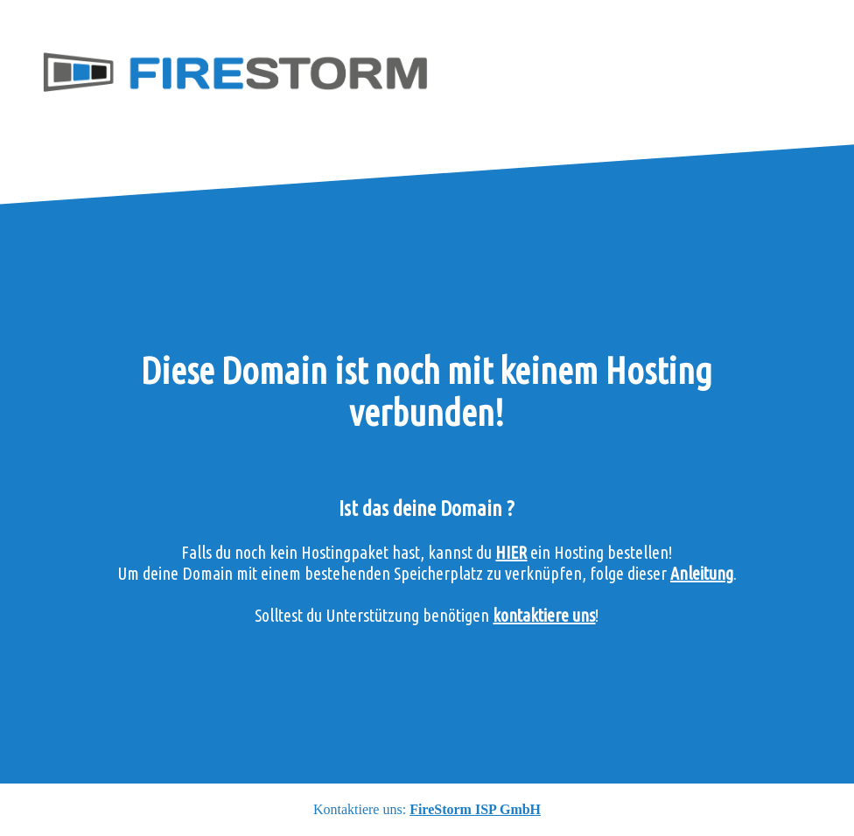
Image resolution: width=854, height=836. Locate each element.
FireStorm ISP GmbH (475, 809)
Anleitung (701, 573)
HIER (511, 552)
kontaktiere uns (544, 615)
